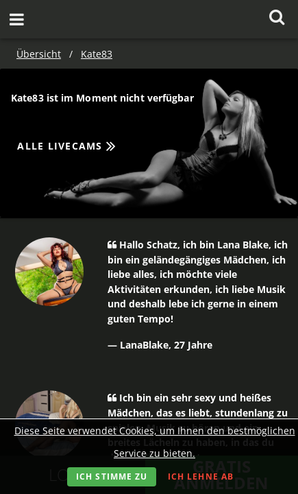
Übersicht (38, 53)
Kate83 (96, 53)
